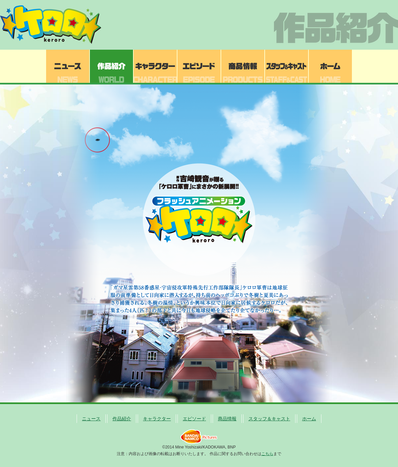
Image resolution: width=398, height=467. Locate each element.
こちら (267, 453)
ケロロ (53, 25)
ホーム (330, 66)
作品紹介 (111, 66)
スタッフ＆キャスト (286, 66)
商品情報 (242, 66)
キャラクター (155, 66)
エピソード (199, 66)
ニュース (67, 66)
